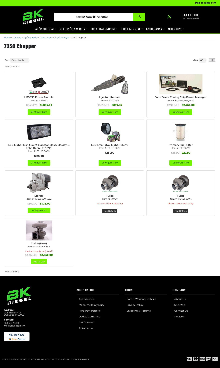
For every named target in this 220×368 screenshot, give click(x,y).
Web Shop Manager (79, 359)
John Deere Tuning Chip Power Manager (180, 97)
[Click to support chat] (188, 17)
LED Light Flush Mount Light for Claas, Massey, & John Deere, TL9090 (38, 147)
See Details (110, 211)
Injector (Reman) (110, 97)
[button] (99, 17)
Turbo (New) (39, 243)
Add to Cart (39, 261)
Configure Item (39, 112)
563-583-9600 (11, 323)
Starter (38, 195)
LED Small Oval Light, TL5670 (109, 145)
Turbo (110, 195)
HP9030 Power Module (39, 97)
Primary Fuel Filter (181, 145)
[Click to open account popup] (169, 17)
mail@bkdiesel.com (14, 326)
